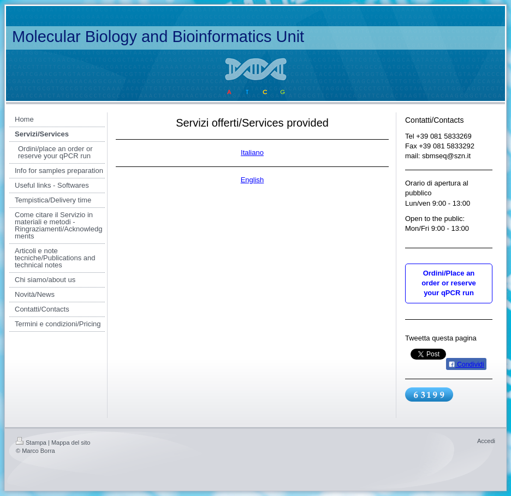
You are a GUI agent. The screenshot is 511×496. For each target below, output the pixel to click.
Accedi (486, 441)
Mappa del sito (71, 442)
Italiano (252, 152)
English (252, 180)
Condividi (466, 364)
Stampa (31, 442)
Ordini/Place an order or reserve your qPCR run (448, 283)
